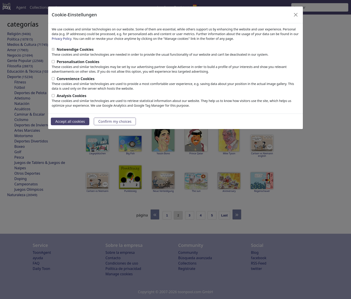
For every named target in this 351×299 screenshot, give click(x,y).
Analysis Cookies (71, 95)
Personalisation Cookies (78, 61)
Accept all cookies (70, 121)
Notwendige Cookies (75, 49)
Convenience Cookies (75, 78)
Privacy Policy (61, 38)
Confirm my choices (114, 121)
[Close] (295, 14)
